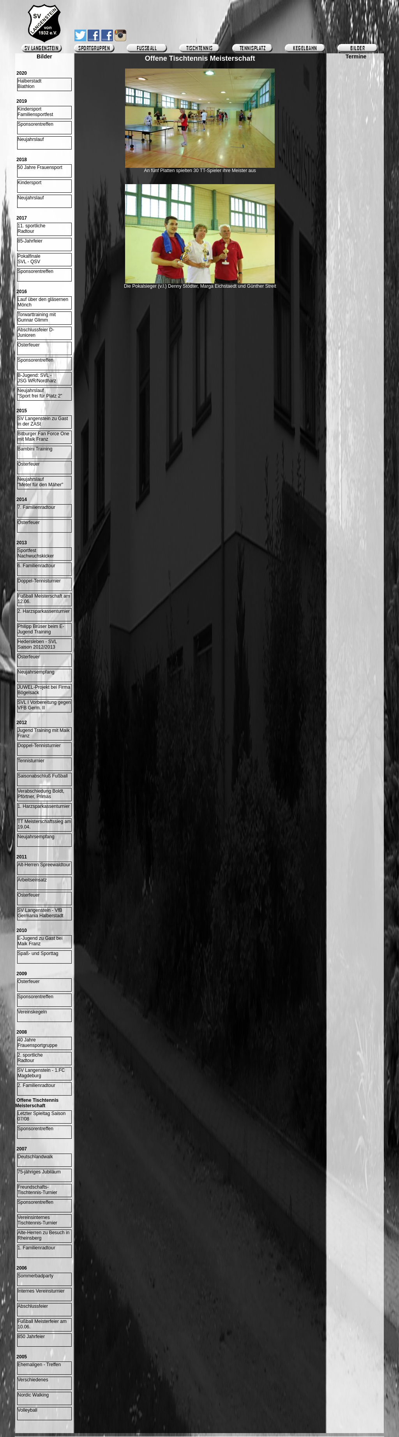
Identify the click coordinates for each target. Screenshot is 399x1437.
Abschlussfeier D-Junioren (36, 332)
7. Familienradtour (36, 507)
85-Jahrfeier (30, 241)
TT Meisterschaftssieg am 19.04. (44, 824)
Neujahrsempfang (36, 672)
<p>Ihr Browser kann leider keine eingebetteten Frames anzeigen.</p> (356, 287)
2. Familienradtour (36, 1085)
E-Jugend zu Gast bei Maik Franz (40, 941)
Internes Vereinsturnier (41, 1291)
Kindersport (29, 182)
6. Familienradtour (36, 565)
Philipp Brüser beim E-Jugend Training (41, 629)
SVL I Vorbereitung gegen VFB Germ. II (44, 705)
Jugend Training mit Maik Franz (43, 733)
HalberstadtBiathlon (29, 83)
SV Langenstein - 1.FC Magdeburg (41, 1073)
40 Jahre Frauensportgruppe (37, 1042)
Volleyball (27, 1410)
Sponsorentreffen (35, 124)
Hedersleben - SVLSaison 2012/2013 (37, 644)
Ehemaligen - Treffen (39, 1364)
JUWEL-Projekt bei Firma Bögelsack (44, 689)
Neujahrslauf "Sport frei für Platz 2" (40, 393)
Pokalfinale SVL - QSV (29, 258)
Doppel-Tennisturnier (39, 581)
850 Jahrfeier (31, 1336)
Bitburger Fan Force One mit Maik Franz (43, 436)
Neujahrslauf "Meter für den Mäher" (40, 482)
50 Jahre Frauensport (40, 167)
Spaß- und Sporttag (38, 953)
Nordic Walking (33, 1395)
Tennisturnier (31, 760)
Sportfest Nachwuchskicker (36, 553)
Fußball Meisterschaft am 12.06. (44, 598)
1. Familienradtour (36, 1248)
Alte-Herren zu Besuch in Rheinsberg (43, 1235)
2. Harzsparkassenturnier (44, 611)
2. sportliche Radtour (30, 1057)
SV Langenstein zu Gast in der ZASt (43, 421)
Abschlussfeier (33, 1306)
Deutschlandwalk (35, 1156)
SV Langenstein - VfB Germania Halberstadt (40, 913)
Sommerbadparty (35, 1276)
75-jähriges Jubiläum (39, 1172)
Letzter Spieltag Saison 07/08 (41, 1116)
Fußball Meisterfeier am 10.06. (42, 1324)
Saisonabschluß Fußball (43, 776)
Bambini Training (35, 449)
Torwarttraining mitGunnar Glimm (37, 317)
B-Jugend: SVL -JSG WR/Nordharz (37, 378)
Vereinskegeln (32, 1012)
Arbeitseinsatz (32, 880)
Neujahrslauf (31, 139)
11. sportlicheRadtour (31, 228)
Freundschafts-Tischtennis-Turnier (37, 1189)
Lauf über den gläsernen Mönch (43, 302)
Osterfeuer (29, 345)
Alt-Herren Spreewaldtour (44, 864)
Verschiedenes (33, 1379)
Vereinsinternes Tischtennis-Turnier (37, 1220)
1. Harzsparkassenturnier (44, 806)
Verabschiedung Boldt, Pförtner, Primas (41, 793)
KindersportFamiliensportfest (35, 111)
